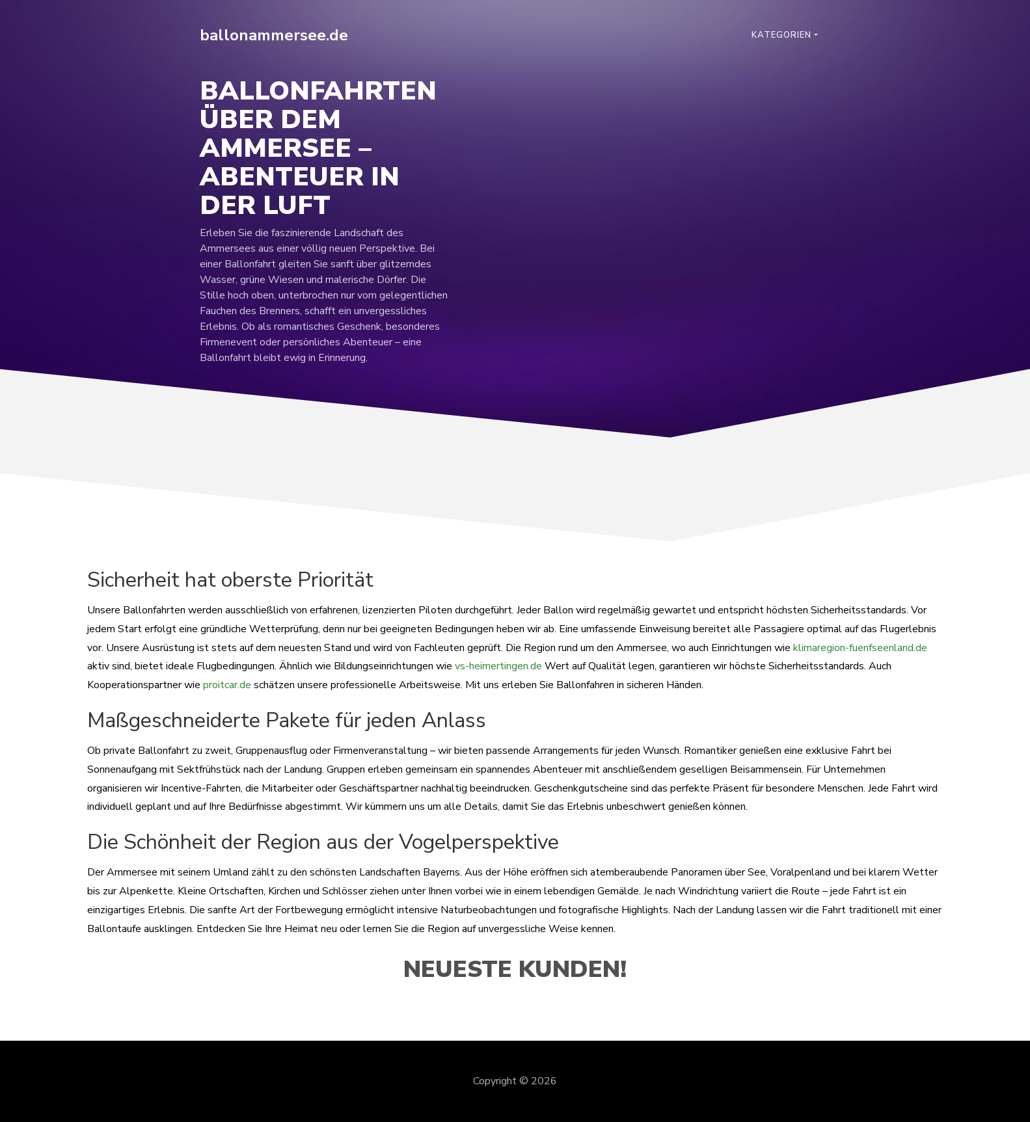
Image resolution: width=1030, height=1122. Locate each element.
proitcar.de (227, 685)
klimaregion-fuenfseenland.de (860, 648)
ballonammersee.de (274, 35)
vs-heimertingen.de (498, 666)
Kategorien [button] (781, 35)
